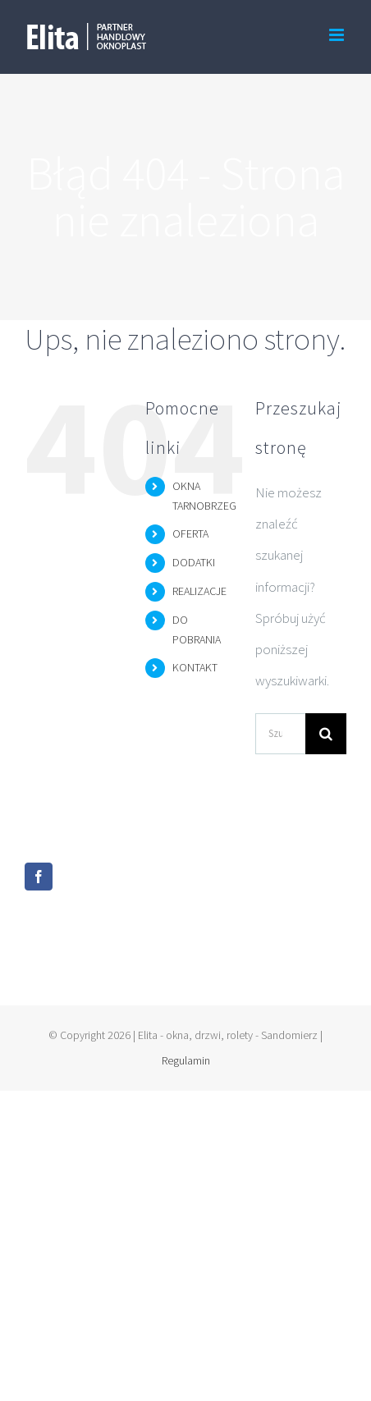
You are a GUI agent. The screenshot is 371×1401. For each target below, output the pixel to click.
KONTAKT (195, 667)
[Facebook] (39, 877)
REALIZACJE (199, 591)
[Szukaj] (325, 733)
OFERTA (190, 533)
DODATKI (193, 562)
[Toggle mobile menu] (337, 34)
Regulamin (186, 1060)
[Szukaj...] (280, 733)
